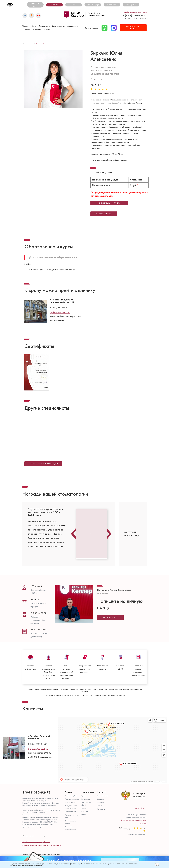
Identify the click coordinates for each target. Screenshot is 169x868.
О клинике (72, 26)
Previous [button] (73, 515)
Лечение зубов (71, 777)
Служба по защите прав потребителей (36, 823)
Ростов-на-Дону (35, 5)
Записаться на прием (111, 200)
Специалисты (58, 26)
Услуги (68, 773)
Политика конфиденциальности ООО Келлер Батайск (41, 827)
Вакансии (100, 781)
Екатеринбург (112, 5)
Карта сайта (139, 790)
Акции (27, 30)
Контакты (37, 30)
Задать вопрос (110, 596)
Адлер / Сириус (93, 5)
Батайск (54, 5)
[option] (47, 511)
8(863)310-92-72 (36, 774)
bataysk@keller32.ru (38, 730)
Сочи (74, 5)
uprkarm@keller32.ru (60, 300)
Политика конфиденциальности (30, 865)
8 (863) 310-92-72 (134, 15)
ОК (157, 864)
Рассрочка (85, 781)
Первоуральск (131, 5)
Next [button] (109, 515)
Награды (100, 784)
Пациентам (43, 26)
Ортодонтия (70, 784)
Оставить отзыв (91, 28)
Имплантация (70, 793)
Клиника (101, 773)
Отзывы (100, 787)
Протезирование (72, 781)
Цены (83, 777)
